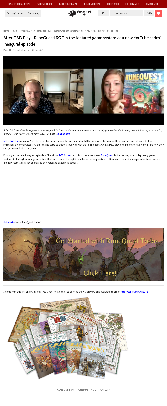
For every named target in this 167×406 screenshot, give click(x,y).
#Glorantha (82, 389)
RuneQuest (107, 155)
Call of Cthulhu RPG (20, 3)
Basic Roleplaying (69, 3)
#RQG (93, 389)
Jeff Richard (65, 155)
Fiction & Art (133, 3)
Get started (9, 222)
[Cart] (158, 13)
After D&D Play (11, 141)
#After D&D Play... (66, 389)
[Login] (149, 13)
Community (33, 13)
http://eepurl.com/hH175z (134, 291)
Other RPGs (114, 3)
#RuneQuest (104, 389)
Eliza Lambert (63, 133)
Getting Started (15, 13)
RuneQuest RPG (46, 3)
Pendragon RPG (93, 3)
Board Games (152, 3)
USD (103, 13)
